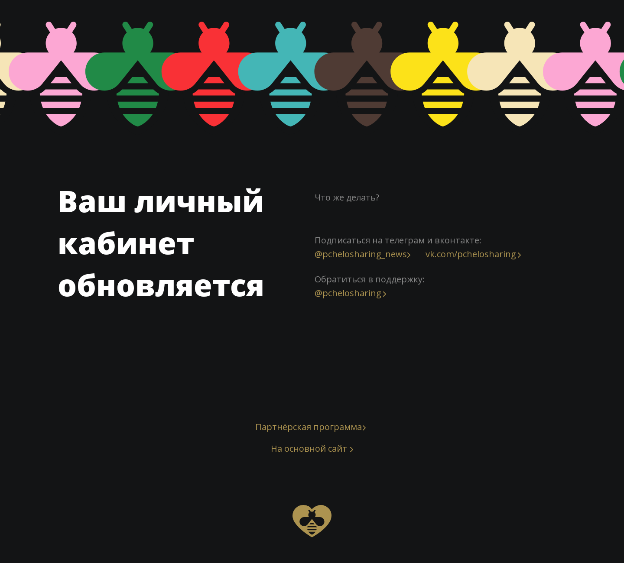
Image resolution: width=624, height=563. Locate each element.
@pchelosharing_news (361, 254)
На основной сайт (309, 448)
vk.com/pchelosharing (471, 254)
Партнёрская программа (308, 427)
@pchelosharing (348, 293)
